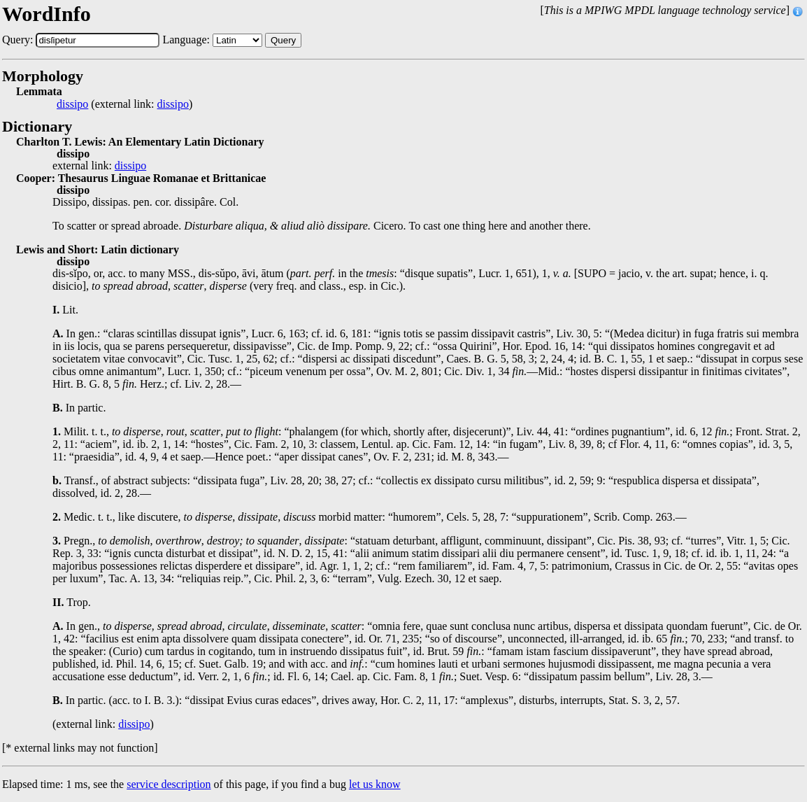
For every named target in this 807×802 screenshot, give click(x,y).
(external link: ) (124, 104)
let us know (375, 784)
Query (283, 40)
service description (168, 784)
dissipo (72, 104)
